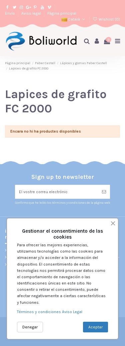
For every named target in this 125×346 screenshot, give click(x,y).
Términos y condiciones (39, 311)
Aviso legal (31, 13)
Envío (10, 13)
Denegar (30, 327)
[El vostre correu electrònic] (56, 192)
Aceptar (95, 327)
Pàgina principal (61, 13)
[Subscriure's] (104, 192)
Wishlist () (106, 19)
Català (74, 19)
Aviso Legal (72, 311)
